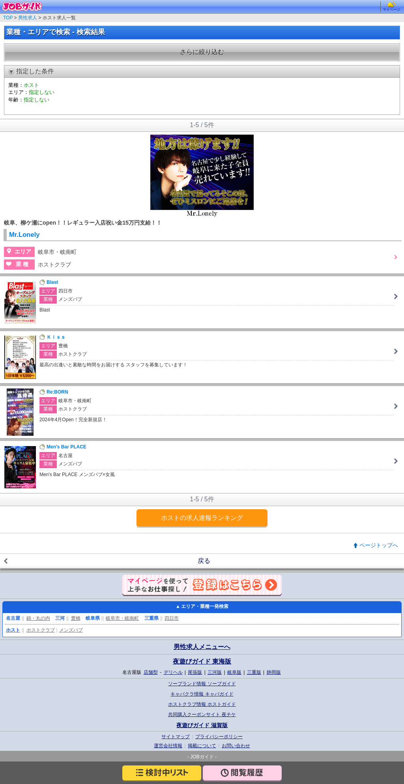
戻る (204, 560)
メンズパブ (71, 630)
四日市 (172, 618)
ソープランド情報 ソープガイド (202, 683)
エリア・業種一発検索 (204, 606)
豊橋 (75, 618)
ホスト (13, 630)
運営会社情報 (168, 745)
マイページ (391, 6)
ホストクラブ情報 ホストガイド (202, 704)
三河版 (215, 672)
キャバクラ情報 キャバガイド (201, 694)
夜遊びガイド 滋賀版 (202, 725)
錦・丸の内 (38, 618)
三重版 (254, 672)
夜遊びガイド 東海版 (202, 661)
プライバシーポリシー (219, 736)
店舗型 (151, 672)
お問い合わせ (236, 745)
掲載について (202, 745)
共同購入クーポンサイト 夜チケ (202, 714)
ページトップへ (378, 545)
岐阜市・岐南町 (122, 618)
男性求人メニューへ (202, 646)
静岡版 (274, 672)
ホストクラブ (40, 630)
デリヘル (173, 672)
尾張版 (195, 672)
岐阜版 (234, 672)
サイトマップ (175, 736)
